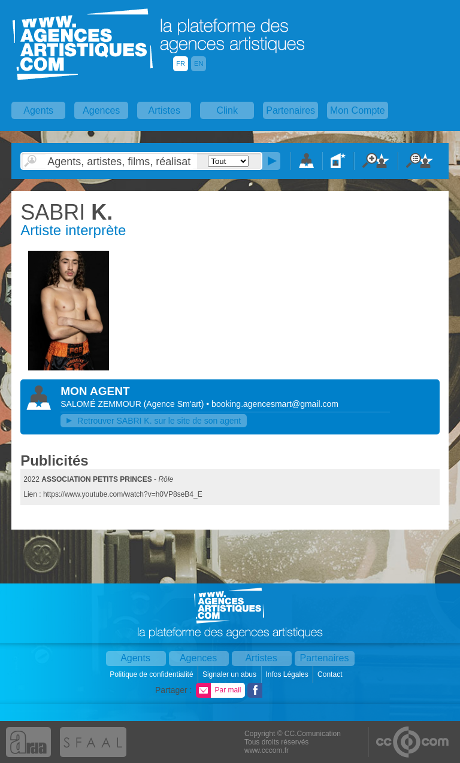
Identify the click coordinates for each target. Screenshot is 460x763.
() (175, 404)
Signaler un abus (230, 674)
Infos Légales (287, 674)
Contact (330, 674)
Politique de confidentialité (152, 674)
